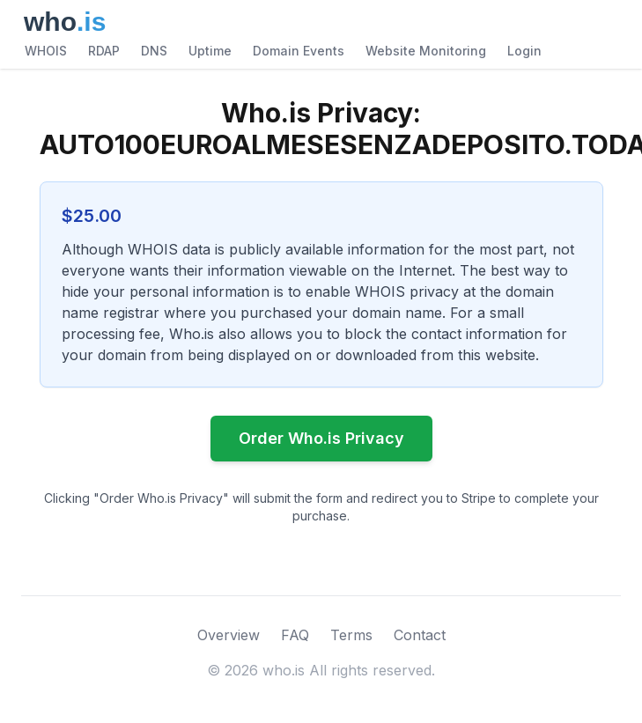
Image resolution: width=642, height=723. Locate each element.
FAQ (295, 635)
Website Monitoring (425, 50)
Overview (228, 635)
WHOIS (46, 50)
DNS (154, 50)
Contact (420, 635)
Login (524, 50)
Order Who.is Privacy (321, 438)
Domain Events (298, 50)
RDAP (104, 50)
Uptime (210, 50)
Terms (351, 635)
